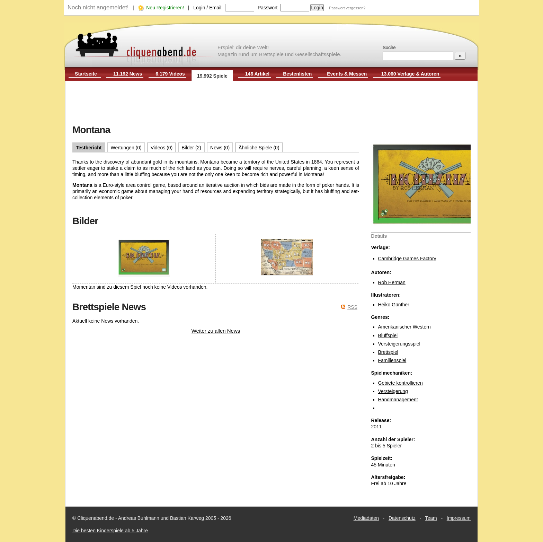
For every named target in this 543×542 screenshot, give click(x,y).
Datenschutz (402, 518)
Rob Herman (392, 282)
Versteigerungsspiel (399, 344)
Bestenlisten (297, 74)
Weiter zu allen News (216, 331)
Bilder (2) (191, 147)
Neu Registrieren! (165, 7)
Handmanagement (398, 399)
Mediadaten (366, 518)
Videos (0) (162, 147)
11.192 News (127, 74)
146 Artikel (257, 74)
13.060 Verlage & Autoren (410, 74)
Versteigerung (393, 391)
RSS (352, 307)
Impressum (459, 518)
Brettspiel (388, 352)
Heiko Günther (393, 304)
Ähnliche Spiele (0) (259, 147)
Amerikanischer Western (404, 327)
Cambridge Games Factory (407, 258)
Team (431, 518)
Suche (389, 47)
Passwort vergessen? (347, 8)
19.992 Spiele (212, 76)
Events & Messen (347, 74)
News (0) (220, 147)
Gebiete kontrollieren (400, 383)
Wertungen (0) (125, 147)
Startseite (86, 74)
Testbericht (88, 147)
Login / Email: (208, 7)
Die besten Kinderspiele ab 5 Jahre (110, 530)
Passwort (268, 7)
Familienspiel (392, 360)
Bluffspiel (388, 335)
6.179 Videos (170, 74)
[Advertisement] (271, 103)
